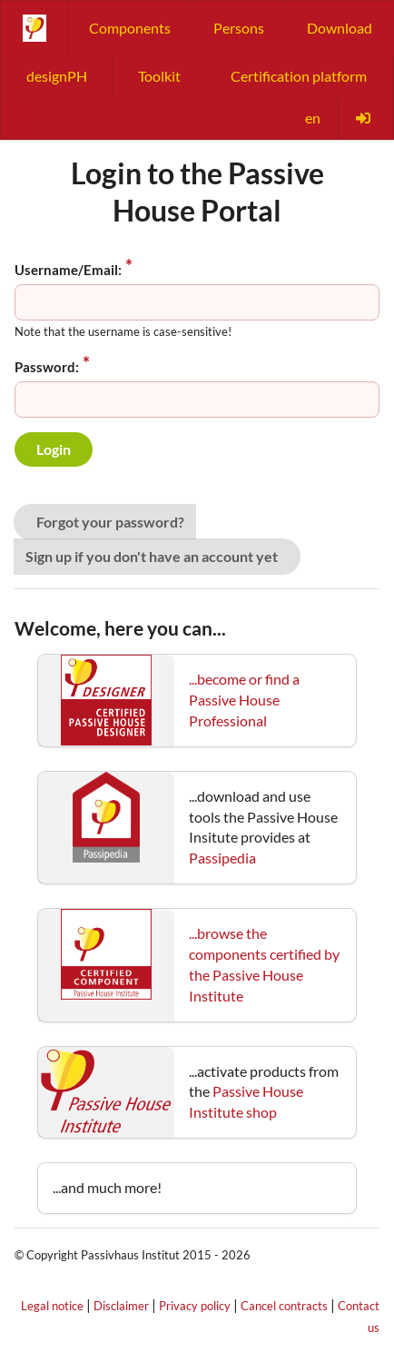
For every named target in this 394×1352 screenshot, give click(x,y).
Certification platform (299, 75)
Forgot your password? (110, 521)
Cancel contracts (284, 1305)
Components (130, 27)
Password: (47, 367)
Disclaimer (121, 1305)
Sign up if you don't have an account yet (151, 556)
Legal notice (52, 1305)
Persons (238, 27)
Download (339, 27)
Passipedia (222, 857)
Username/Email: (68, 270)
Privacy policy (195, 1305)
